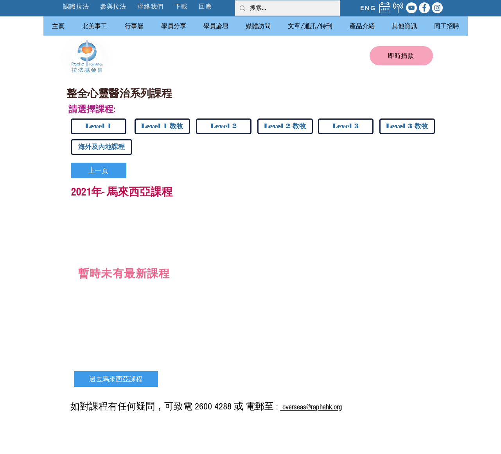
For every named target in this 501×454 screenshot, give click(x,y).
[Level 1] (98, 126)
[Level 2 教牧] (285, 126)
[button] (113, 6)
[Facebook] (424, 7)
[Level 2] (223, 126)
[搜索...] (286, 8)
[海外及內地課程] (101, 147)
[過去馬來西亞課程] (116, 379)
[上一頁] (98, 170)
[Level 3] (346, 126)
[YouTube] (411, 7)
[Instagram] (437, 7)
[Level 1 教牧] (162, 126)
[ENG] (368, 7)
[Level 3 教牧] (407, 126)
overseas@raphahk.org (311, 407)
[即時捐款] (401, 55)
